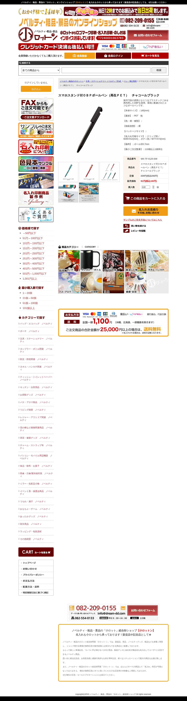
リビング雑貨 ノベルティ (33, 410)
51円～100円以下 (33, 238)
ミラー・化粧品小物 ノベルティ (36, 483)
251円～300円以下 (33, 258)
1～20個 (27, 293)
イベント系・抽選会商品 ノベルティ (36, 492)
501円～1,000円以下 (35, 273)
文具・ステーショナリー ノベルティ (36, 340)
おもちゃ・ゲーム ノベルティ (35, 509)
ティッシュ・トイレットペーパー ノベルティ (37, 378)
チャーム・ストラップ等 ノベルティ (36, 446)
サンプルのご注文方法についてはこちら (142, 220)
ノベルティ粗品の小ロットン (72, 81)
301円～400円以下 (33, 263)
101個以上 (29, 308)
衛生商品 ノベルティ (31, 524)
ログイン (36, 89)
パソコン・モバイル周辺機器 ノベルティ (36, 457)
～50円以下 (29, 233)
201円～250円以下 (33, 253)
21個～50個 (29, 298)
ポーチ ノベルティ (29, 331)
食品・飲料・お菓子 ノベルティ (36, 466)
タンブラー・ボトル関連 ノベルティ (36, 350)
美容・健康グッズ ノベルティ (35, 438)
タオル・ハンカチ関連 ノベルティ (36, 368)
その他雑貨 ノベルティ (32, 539)
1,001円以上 (30, 278)
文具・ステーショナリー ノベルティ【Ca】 (104, 81)
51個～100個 (30, 303)
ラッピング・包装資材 (31, 531)
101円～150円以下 (33, 243)
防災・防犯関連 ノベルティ (34, 359)
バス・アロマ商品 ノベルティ (35, 402)
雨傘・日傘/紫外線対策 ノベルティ (36, 474)
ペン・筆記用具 (130, 81)
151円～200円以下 (33, 248)
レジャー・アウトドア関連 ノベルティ (36, 418)
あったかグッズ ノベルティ (34, 516)
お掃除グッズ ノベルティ (33, 394)
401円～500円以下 (33, 268)
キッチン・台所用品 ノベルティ (36, 387)
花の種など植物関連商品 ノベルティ (36, 429)
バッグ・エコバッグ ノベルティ (36, 323)
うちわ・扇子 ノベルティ (33, 501)
